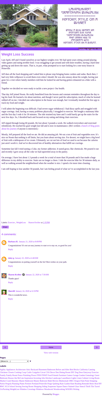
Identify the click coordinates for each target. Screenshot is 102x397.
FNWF (44, 375)
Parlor (2, 384)
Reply (10, 249)
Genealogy (89, 375)
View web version (51, 353)
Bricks (76, 369)
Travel (97, 386)
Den (57, 372)
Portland (35, 384)
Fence (20, 375)
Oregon (77, 381)
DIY (72, 372)
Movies (55, 381)
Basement (43, 369)
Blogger (56, 394)
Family (3, 375)
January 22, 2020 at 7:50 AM (37, 274)
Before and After (62, 369)
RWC (2, 386)
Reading (78, 384)
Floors (33, 375)
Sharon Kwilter (14, 274)
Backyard (34, 369)
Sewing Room (27, 386)
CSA (48, 372)
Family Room (11, 375)
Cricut (42, 372)
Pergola (8, 384)
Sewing (18, 386)
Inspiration (28, 378)
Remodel (85, 384)
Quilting (56, 384)
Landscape (56, 378)
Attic (28, 369)
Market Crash (5, 381)
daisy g (11, 258)
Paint (82, 381)
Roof (97, 384)
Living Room (94, 378)
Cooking (17, 372)
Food (50, 375)
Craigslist (36, 372)
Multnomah (63, 381)
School (12, 386)
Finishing (27, 375)
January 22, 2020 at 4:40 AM (26, 258)
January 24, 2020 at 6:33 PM (27, 291)
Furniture (62, 375)
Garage (76, 375)
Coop (24, 372)
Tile (92, 386)
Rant (72, 384)
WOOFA (69, 389)
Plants (22, 384)
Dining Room (64, 372)
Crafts (29, 372)
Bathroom (51, 369)
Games (69, 375)
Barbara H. (13, 241)
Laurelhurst (66, 378)
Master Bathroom (26, 381)
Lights (73, 378)
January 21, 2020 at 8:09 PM (30, 241)
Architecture (21, 369)
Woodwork (48, 389)
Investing (37, 378)
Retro (92, 384)
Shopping (37, 386)
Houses (11, 378)
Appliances (10, 369)
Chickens (4, 372)
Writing (76, 389)
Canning (91, 369)
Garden (82, 375)
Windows (40, 389)
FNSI (39, 375)
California (84, 369)
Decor (52, 372)
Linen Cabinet (82, 378)
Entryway (87, 372)
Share (5, 227)
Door (81, 372)
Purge (49, 384)
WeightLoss (21, 222)
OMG (71, 381)
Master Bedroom (40, 381)
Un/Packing (4, 389)
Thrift (88, 386)
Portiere (28, 384)
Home (51, 347)
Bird (71, 369)
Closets (11, 372)
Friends (55, 375)
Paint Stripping (91, 381)
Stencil (82, 386)
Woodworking (59, 389)
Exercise (11, 222)
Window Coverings (28, 389)
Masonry (15, 381)
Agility (3, 369)
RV (100, 384)
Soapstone (52, 386)
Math (50, 381)
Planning (15, 384)
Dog (76, 372)
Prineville (43, 384)
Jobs (43, 378)
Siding (44, 386)
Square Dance (62, 386)
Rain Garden (65, 384)
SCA (7, 386)
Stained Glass (73, 386)
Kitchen (49, 378)
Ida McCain (19, 378)
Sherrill (11, 291)
